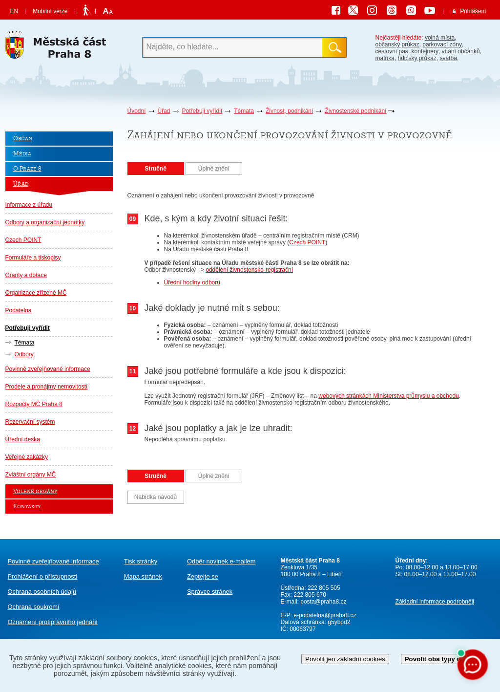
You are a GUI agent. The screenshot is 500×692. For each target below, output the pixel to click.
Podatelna (18, 310)
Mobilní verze (50, 11)
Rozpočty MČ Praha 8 (33, 404)
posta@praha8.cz (323, 601)
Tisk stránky (140, 561)
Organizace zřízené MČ (36, 292)
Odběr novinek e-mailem (221, 561)
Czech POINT (23, 240)
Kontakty (27, 506)
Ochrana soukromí (34, 606)
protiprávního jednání (53, 622)
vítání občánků (461, 51)
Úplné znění (213, 168)
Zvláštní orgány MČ (30, 474)
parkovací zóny (442, 44)
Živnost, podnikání (289, 111)
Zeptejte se (202, 576)
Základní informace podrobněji (435, 601)
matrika (385, 58)
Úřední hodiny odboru (192, 282)
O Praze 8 (27, 169)
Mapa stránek (143, 576)
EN (14, 11)
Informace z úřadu (29, 204)
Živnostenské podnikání (355, 111)
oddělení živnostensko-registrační (249, 269)
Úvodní (136, 111)
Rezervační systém (30, 421)
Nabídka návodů (155, 497)
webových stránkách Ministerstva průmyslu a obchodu (388, 395)
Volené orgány (35, 491)
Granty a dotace (26, 275)
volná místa (440, 37)
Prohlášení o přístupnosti (43, 576)
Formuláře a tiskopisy (33, 257)
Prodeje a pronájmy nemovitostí (46, 386)
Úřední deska (22, 439)
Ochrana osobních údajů (42, 591)
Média (22, 154)
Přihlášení (473, 11)
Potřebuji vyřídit (202, 111)
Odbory (24, 354)
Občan (22, 138)
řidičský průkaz (417, 58)
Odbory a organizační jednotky (45, 222)
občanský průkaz (397, 44)
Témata (244, 111)
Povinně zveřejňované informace (47, 369)
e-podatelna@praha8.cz (324, 615)
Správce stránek (209, 591)
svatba (448, 58)
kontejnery (425, 51)
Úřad (164, 111)
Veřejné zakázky (26, 457)
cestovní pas (391, 51)
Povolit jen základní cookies (345, 659)
